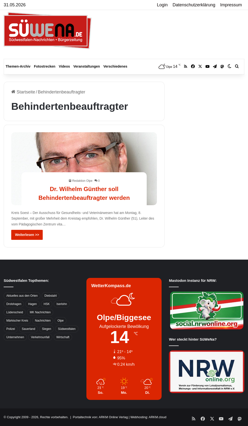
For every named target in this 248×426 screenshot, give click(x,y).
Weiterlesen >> (27, 235)
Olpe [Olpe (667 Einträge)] (60, 320)
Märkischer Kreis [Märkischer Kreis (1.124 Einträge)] (17, 320)
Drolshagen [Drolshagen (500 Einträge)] (13, 304)
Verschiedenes (115, 66)
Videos (64, 66)
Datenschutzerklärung (194, 4)
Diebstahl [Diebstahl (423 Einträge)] (50, 295)
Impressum (231, 4)
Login (162, 4)
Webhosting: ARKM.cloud (148, 417)
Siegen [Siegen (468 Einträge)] (46, 329)
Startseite (23, 92)
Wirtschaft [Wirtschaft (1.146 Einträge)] (62, 337)
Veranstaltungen (86, 66)
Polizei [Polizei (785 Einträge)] (10, 329)
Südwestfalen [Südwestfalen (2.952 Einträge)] (66, 329)
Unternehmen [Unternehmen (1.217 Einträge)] (15, 337)
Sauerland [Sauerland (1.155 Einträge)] (28, 329)
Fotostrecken (44, 66)
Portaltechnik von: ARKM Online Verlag (100, 417)
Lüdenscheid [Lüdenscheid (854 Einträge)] (14, 312)
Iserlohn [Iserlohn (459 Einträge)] (61, 304)
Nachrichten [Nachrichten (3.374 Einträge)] (43, 320)
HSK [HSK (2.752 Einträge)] (47, 304)
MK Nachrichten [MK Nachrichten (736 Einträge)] (40, 312)
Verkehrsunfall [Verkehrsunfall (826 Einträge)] (40, 337)
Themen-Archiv (18, 66)
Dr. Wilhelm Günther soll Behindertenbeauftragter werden (84, 188)
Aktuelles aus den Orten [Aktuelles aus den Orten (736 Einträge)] (22, 295)
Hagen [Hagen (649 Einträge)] (32, 304)
